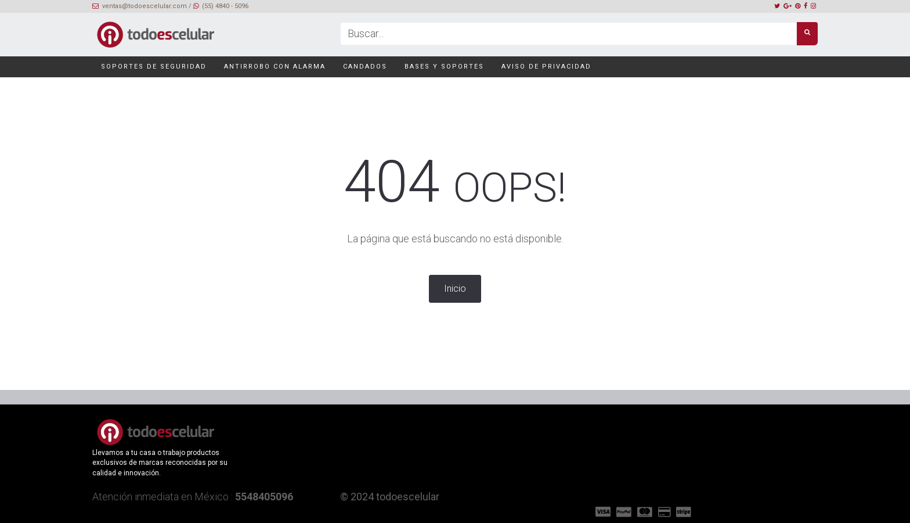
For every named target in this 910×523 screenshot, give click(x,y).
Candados (365, 66)
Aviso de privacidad (546, 66)
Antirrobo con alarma (275, 66)
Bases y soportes (444, 66)
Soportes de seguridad (154, 66)
